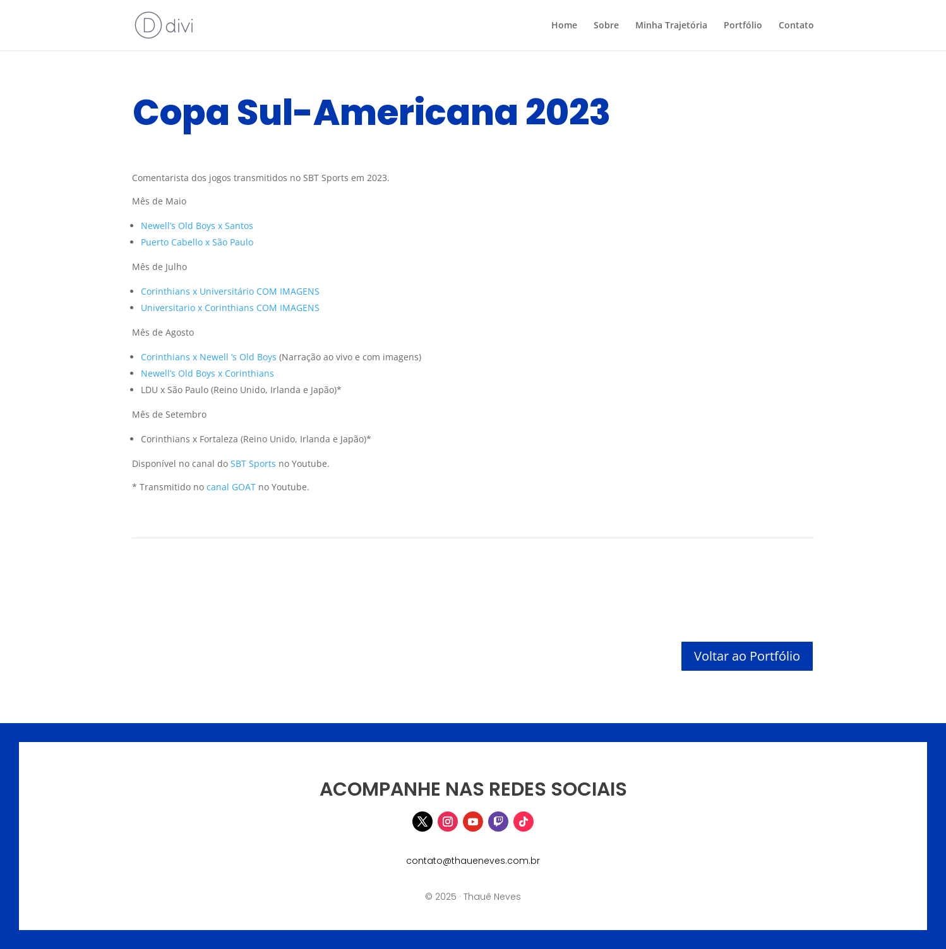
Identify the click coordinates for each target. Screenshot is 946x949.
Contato (796, 26)
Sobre (606, 26)
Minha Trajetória (671, 26)
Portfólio (743, 26)
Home (564, 26)
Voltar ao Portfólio (747, 655)
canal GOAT (231, 487)
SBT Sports (253, 463)
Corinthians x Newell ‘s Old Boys (209, 357)
